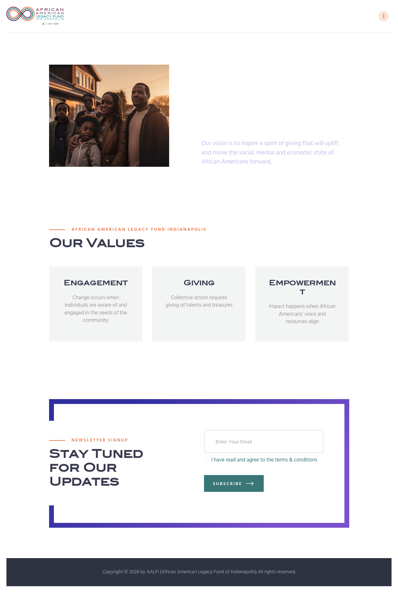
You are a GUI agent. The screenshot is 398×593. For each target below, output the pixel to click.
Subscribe (227, 484)
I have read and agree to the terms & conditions (264, 460)
